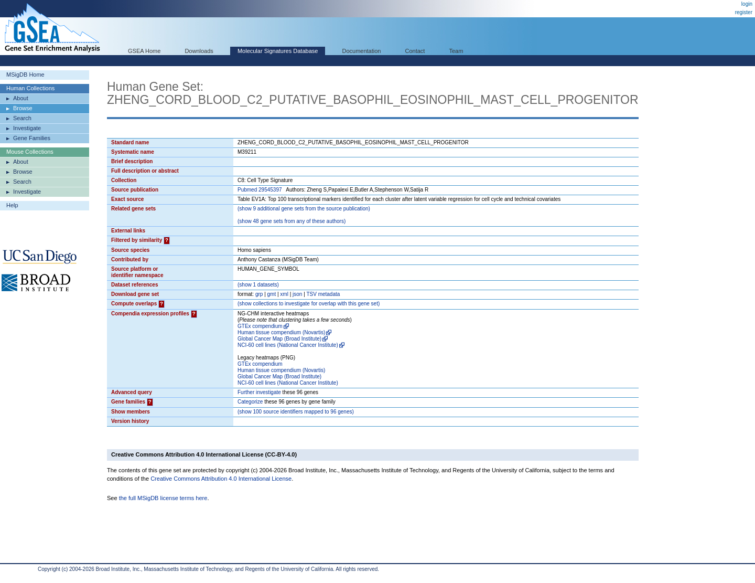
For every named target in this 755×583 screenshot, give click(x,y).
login (746, 4)
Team (456, 51)
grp (259, 294)
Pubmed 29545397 (260, 190)
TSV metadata (323, 294)
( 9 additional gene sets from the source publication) (304, 208)
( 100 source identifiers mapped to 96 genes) (296, 412)
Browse (23, 108)
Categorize (250, 402)
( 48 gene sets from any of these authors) (292, 221)
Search (22, 118)
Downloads (199, 51)
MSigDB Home (25, 74)
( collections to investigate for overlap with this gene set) (309, 303)
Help (12, 205)
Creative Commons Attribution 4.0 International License (221, 478)
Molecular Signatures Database (278, 51)
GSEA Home (144, 51)
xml (284, 294)
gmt (271, 294)
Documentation (361, 51)
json (297, 294)
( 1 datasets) (258, 285)
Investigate (27, 128)
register (743, 12)
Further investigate (259, 392)
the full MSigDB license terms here (163, 498)
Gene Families (31, 138)
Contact (415, 51)
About (20, 98)
